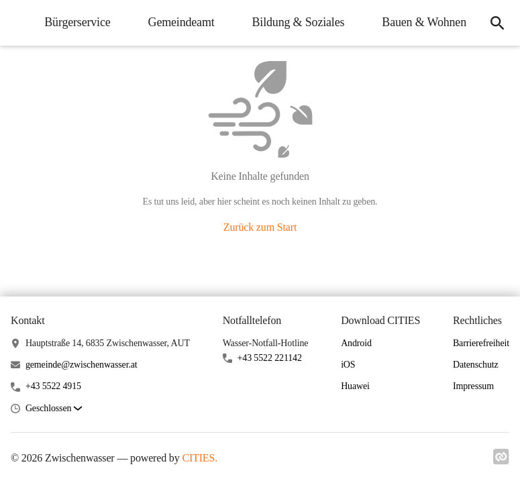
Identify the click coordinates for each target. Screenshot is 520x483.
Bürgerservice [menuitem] (77, 22)
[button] (53, 409)
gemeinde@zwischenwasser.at (81, 365)
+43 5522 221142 (270, 358)
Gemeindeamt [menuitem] (181, 22)
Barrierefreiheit (481, 343)
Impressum (473, 386)
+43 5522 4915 (53, 386)
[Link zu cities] (501, 461)
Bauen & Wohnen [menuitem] (424, 22)
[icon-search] (497, 23)
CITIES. (199, 458)
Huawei (355, 386)
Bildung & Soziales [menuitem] (298, 22)
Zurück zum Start (260, 227)
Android (356, 343)
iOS (348, 365)
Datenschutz (476, 365)
